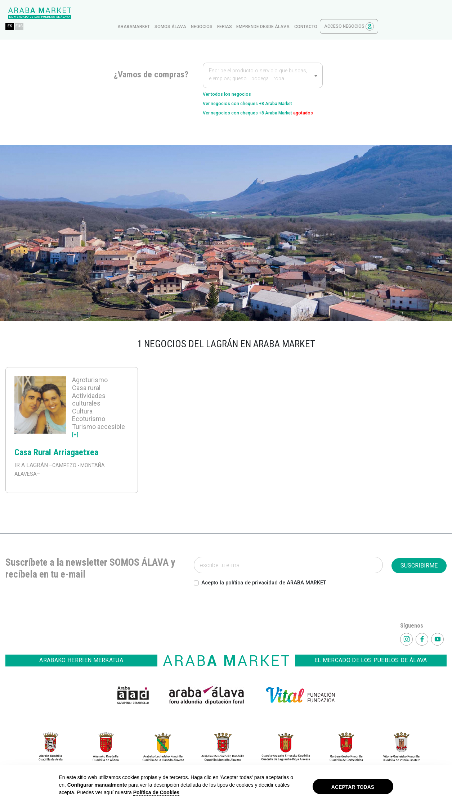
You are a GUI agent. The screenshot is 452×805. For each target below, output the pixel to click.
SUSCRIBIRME (419, 567)
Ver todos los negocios (234, 81)
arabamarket (202, 13)
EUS (90, 13)
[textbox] (262, 63)
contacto (374, 13)
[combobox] (263, 61)
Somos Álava (239, 13)
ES (78, 13)
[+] (75, 435)
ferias (293, 13)
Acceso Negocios (417, 13)
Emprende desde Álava (331, 13)
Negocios (270, 13)
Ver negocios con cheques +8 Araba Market (261, 93)
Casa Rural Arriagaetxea (56, 454)
